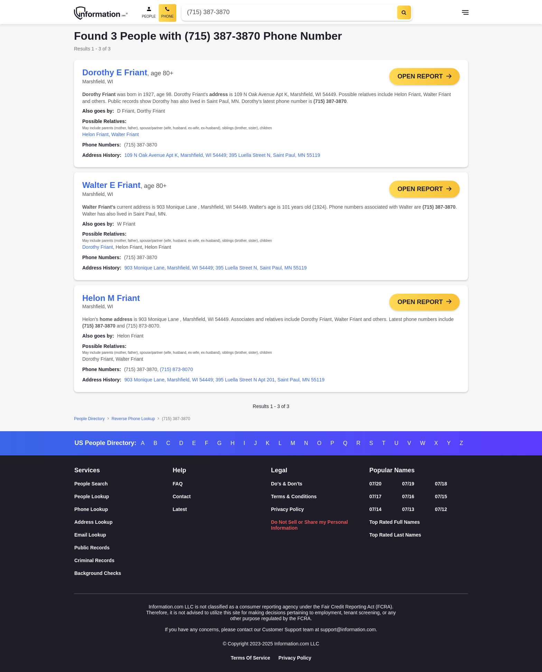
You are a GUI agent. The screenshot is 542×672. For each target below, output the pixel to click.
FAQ (178, 483)
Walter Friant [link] (125, 134)
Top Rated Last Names (395, 535)
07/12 (441, 509)
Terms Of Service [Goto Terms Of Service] (250, 658)
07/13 (408, 509)
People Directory (89, 419)
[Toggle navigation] (465, 13)
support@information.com (348, 629)
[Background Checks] (123, 573)
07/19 (408, 483)
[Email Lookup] (123, 535)
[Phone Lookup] (123, 509)
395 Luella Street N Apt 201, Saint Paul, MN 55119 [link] (270, 380)
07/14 (376, 509)
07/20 (376, 483)
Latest (180, 509)
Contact (182, 496)
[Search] (404, 12)
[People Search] (149, 13)
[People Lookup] (123, 497)
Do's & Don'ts (286, 483)
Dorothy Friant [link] (97, 247)
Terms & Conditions (294, 496)
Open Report (420, 76)
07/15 (441, 496)
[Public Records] (123, 548)
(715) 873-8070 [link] (176, 370)
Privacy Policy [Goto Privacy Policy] (295, 658)
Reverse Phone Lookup (133, 419)
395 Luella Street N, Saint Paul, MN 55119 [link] (274, 155)
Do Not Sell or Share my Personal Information (309, 525)
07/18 (441, 483)
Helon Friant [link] (95, 134)
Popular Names (392, 470)
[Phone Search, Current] (168, 13)
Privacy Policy (287, 509)
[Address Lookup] (123, 522)
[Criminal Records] (123, 561)
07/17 (376, 496)
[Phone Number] (288, 12)
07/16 (408, 496)
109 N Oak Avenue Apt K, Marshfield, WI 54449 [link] (175, 155)
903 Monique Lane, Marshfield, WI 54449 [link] (168, 268)
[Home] (101, 13)
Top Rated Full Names (395, 522)
